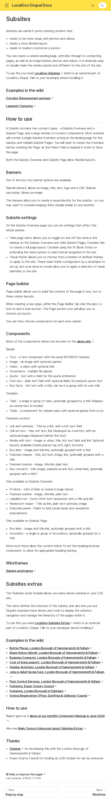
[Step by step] (30, 791)
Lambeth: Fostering (19, 106)
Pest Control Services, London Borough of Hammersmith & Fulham (55, 681)
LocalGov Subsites (47, 73)
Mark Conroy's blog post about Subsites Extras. (50, 728)
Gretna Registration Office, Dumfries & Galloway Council (48, 695)
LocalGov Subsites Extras (52, 623)
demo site (84, 341)
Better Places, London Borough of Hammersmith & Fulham (49, 648)
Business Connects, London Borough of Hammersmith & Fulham (53, 657)
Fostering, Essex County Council (32, 686)
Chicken (15, 749)
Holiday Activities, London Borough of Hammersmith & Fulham (52, 667)
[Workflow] (82, 791)
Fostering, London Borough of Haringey (36, 691)
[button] (6, 5)
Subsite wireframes (19, 571)
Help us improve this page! (24, 774)
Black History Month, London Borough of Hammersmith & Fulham (54, 653)
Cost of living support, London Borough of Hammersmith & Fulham (55, 662)
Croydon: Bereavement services (28, 98)
